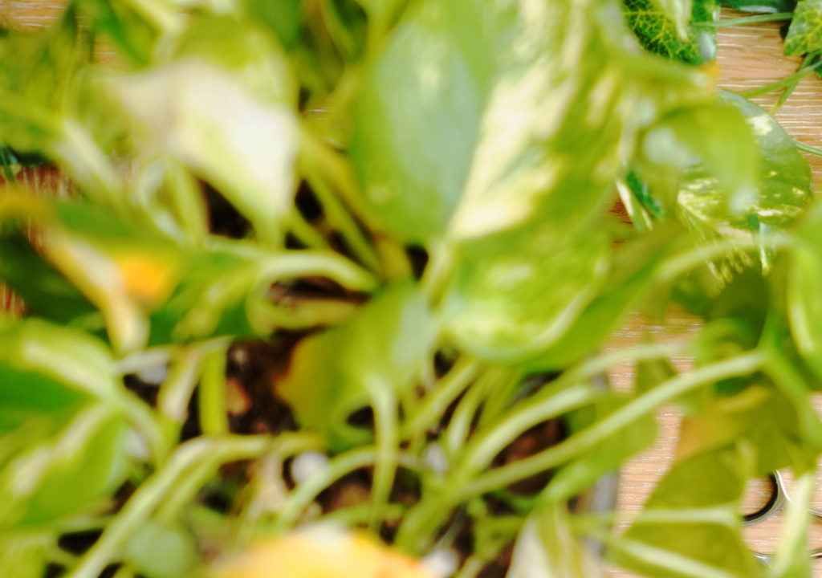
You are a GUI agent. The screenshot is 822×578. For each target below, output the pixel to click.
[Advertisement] (411, 112)
